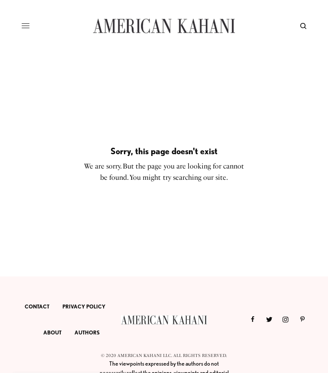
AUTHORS (87, 332)
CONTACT (37, 306)
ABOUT (52, 332)
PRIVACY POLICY (83, 306)
